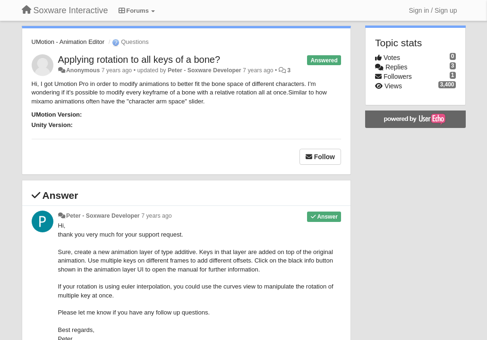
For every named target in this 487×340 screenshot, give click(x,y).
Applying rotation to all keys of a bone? (139, 59)
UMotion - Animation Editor (68, 41)
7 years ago (156, 215)
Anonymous (83, 70)
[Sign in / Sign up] (433, 10)
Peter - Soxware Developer (204, 70)
